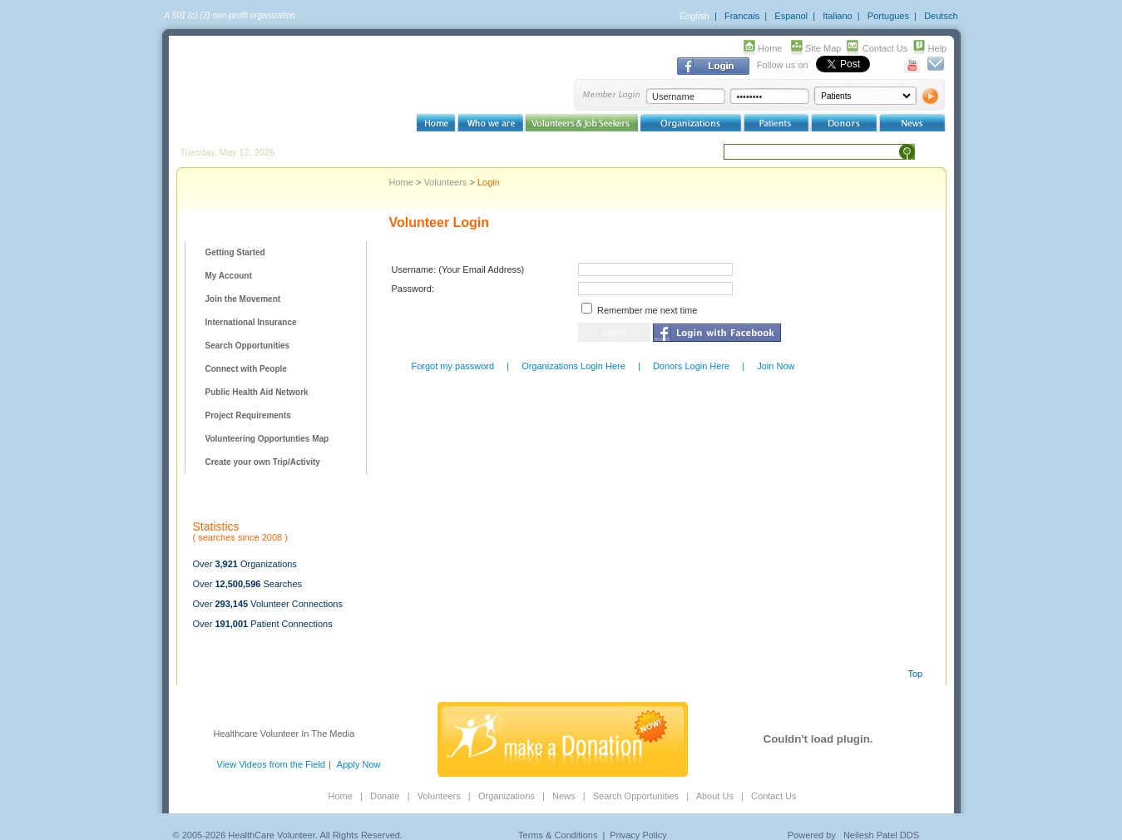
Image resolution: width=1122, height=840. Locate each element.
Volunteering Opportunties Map (267, 438)
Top (915, 674)
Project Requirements (248, 415)
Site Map (823, 48)
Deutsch (940, 16)
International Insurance (251, 322)
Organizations (506, 796)
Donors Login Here (691, 366)
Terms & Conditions (557, 835)
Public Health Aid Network (257, 392)
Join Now (775, 366)
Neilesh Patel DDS (881, 835)
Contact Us (885, 48)
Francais (741, 16)
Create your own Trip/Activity (262, 462)
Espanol (791, 16)
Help (937, 48)
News (564, 796)
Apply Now (359, 764)
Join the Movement (243, 299)
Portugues (888, 16)
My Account (228, 275)
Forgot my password (453, 366)
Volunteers (445, 182)
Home (770, 48)
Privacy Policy (638, 835)
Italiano (837, 16)
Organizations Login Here (573, 366)
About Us (715, 796)
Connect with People (246, 368)
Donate (384, 796)
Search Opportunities (247, 345)
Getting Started (235, 252)
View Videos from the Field (271, 764)
